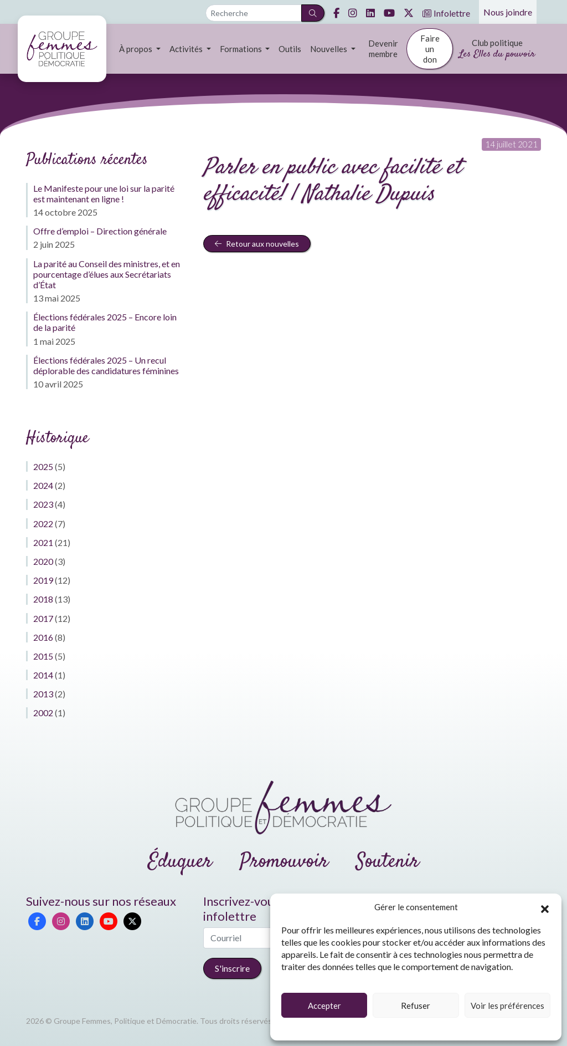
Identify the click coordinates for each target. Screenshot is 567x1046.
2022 (43, 523)
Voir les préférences (507, 1006)
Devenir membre (383, 48)
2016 (43, 637)
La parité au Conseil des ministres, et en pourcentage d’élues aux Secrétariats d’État (106, 274)
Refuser (415, 1006)
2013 (43, 693)
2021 (43, 542)
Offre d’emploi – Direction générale (100, 231)
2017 (43, 618)
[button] (544, 907)
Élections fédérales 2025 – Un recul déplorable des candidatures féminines (106, 365)
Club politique (497, 50)
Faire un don (430, 48)
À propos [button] (136, 49)
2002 (43, 712)
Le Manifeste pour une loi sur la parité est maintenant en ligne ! (103, 193)
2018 (43, 599)
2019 (43, 580)
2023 (43, 504)
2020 (43, 561)
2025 (43, 466)
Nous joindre (507, 12)
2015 (43, 656)
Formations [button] (242, 49)
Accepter (324, 1006)
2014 (43, 675)
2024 (43, 485)
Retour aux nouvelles (257, 243)
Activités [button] (186, 49)
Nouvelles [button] (329, 49)
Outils (290, 49)
